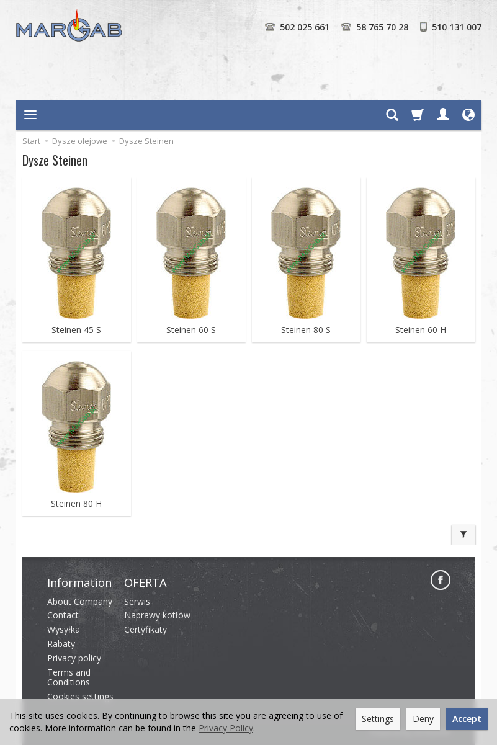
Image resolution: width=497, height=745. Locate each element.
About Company (79, 601)
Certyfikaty (145, 629)
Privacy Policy (226, 728)
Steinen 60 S (191, 330)
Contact (63, 615)
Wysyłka (63, 629)
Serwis (137, 601)
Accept (466, 719)
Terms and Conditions (69, 677)
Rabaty (61, 643)
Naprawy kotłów (157, 615)
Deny (423, 719)
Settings (378, 719)
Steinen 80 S (306, 330)
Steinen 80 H (76, 503)
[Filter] (463, 535)
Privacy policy (74, 658)
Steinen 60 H (420, 330)
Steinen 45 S (76, 330)
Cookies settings (80, 696)
